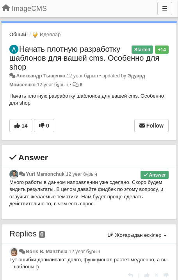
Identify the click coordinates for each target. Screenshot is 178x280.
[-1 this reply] (166, 275)
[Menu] (164, 8)
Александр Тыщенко (40, 76)
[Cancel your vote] (156, 275)
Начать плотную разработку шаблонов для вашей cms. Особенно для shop (84, 58)
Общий (17, 34)
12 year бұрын (81, 174)
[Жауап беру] (130, 275)
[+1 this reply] (147, 275)
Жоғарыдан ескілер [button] (137, 235)
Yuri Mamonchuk (45, 174)
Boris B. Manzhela (46, 251)
